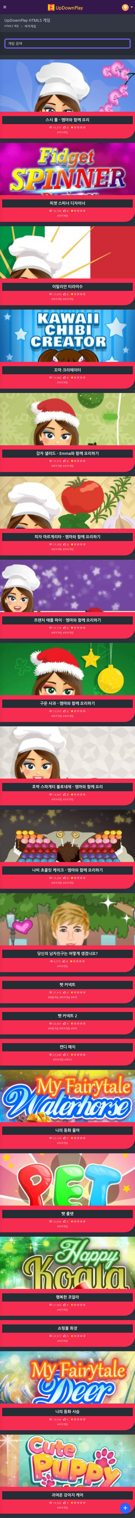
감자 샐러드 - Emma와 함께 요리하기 (67, 453)
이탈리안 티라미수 (67, 287)
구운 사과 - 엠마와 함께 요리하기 (67, 703)
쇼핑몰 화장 (67, 1328)
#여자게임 (62, 132)
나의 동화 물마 (67, 1130)
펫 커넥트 (68, 985)
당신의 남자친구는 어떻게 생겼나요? (67, 954)
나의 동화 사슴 (67, 1412)
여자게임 (30, 26)
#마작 (74, 997)
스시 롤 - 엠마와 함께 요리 (67, 120)
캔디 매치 (68, 1047)
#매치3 (68, 1059)
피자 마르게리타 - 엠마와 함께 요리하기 (67, 537)
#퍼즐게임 (53, 997)
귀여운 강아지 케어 (67, 1495)
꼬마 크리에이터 (67, 370)
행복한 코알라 (67, 1297)
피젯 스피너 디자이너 (67, 203)
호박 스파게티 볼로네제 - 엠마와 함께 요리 (67, 787)
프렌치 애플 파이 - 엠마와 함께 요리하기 (67, 620)
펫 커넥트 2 (67, 1016)
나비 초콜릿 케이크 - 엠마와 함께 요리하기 (67, 870)
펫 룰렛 (67, 1214)
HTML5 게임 (11, 26)
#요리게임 (68, 299)
